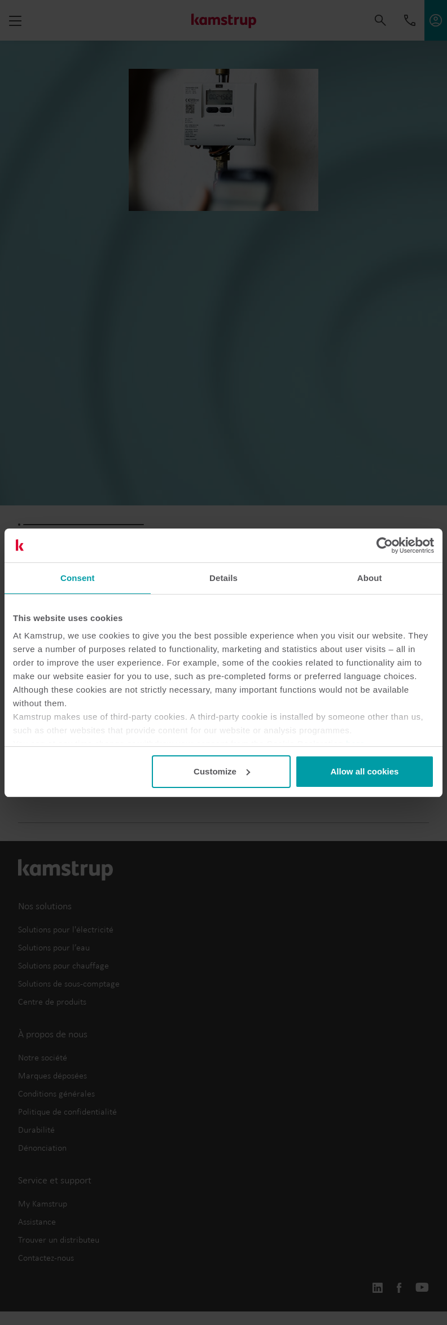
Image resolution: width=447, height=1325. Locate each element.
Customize (222, 771)
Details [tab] (223, 578)
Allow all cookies (364, 771)
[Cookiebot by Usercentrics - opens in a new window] (384, 545)
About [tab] (369, 578)
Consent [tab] (77, 578)
